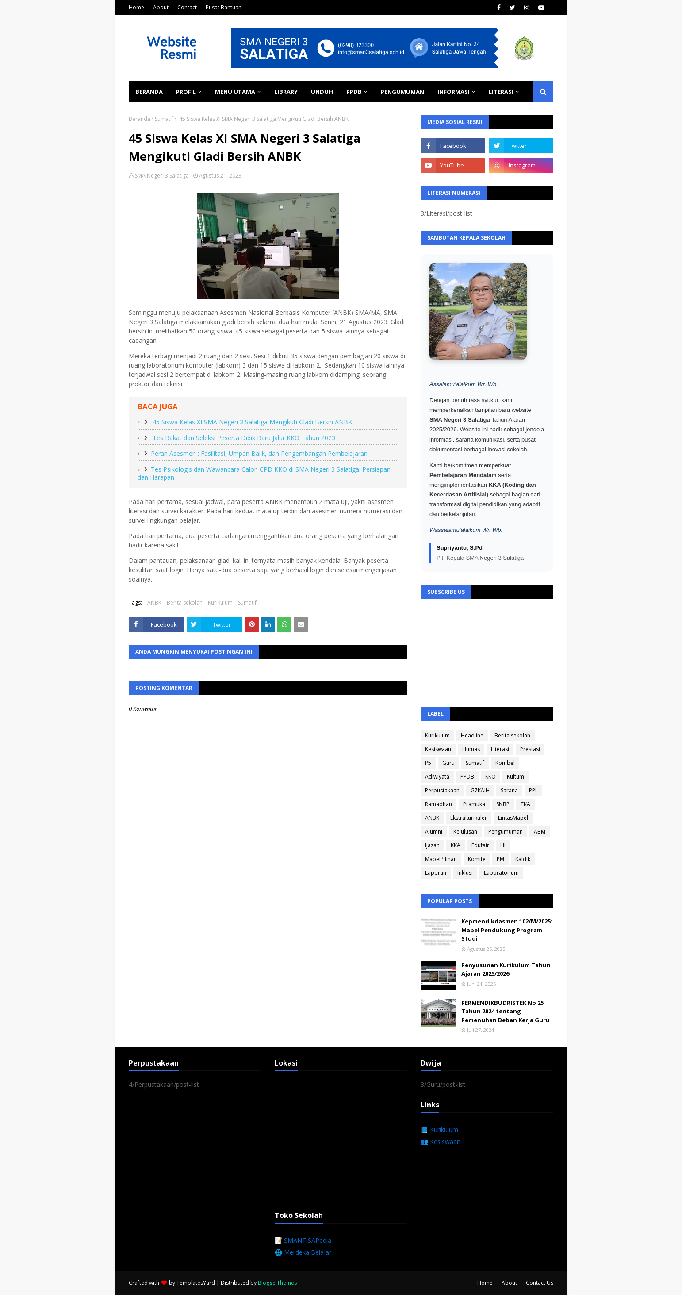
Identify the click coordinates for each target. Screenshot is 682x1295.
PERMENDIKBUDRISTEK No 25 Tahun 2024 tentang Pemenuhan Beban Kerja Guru (505, 1011)
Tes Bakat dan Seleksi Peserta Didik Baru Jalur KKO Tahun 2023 (243, 438)
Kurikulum (220, 602)
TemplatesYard (195, 1283)
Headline (472, 735)
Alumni (433, 831)
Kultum (515, 776)
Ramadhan (438, 804)
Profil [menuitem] (186, 92)
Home (136, 7)
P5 (428, 763)
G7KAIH (480, 790)
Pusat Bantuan (223, 7)
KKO (490, 776)
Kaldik (522, 859)
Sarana (509, 790)
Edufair (480, 845)
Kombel (505, 763)
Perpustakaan (442, 790)
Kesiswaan (438, 749)
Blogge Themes (277, 1283)
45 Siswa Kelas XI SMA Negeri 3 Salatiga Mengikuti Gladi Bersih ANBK (251, 422)
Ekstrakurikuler (468, 818)
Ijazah (432, 845)
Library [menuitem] (286, 92)
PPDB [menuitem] (354, 92)
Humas (471, 749)
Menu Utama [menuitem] (235, 92)
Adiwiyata (437, 776)
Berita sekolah (185, 602)
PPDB (467, 776)
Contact (187, 7)
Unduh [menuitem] (322, 92)
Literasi (500, 749)
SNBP (503, 804)
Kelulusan (465, 831)
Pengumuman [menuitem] (402, 92)
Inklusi (465, 872)
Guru (448, 763)
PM (500, 859)
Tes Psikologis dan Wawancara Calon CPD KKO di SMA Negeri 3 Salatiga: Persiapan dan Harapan (264, 473)
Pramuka (474, 804)
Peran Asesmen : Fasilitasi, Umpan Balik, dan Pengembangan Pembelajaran (259, 453)
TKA (525, 804)
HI (503, 845)
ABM (539, 831)
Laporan (435, 872)
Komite (477, 859)
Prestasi (530, 749)
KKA (455, 845)
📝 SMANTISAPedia (303, 1240)
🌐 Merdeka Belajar (303, 1252)
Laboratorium (501, 872)
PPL (533, 790)
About (161, 7)
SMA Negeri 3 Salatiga (162, 175)
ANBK (154, 602)
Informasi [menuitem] (453, 92)
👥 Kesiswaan (440, 1141)
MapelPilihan (441, 859)
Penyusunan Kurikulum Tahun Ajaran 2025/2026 (506, 969)
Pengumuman (505, 831)
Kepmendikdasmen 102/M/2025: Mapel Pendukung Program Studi (506, 929)
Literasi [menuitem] (501, 92)
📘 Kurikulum (439, 1129)
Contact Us (539, 1283)
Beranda (139, 119)
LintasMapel (513, 818)
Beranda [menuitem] (149, 92)
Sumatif (164, 119)
